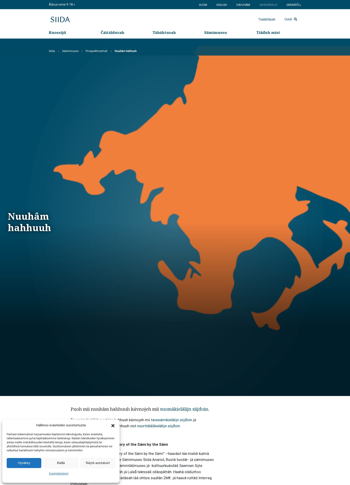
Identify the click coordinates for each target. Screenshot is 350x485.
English (222, 4)
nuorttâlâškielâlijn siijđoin (158, 426)
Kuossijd (57, 40)
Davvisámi (243, 4)
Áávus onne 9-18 (61, 4)
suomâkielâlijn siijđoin (184, 409)
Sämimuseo (215, 40)
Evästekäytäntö (58, 473)
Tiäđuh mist (268, 40)
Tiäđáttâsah (266, 23)
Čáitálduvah (112, 40)
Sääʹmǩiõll (293, 4)
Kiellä (61, 463)
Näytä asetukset (98, 463)
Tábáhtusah (164, 40)
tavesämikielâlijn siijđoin (171, 420)
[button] (113, 425)
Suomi (203, 4)
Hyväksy (24, 463)
